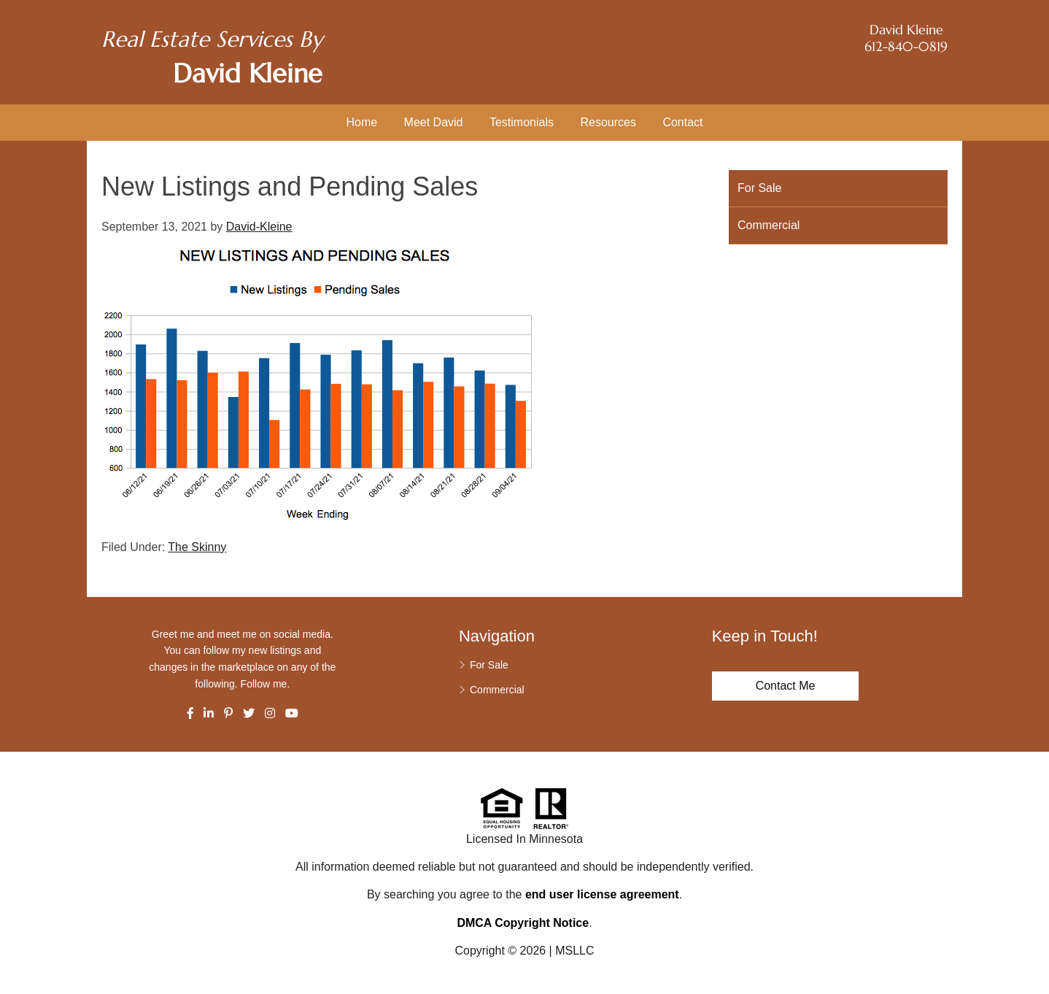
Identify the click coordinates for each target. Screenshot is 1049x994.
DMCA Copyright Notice (523, 923)
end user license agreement (602, 894)
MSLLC (574, 950)
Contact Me (786, 685)
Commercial (769, 225)
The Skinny (197, 547)
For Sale (759, 188)
